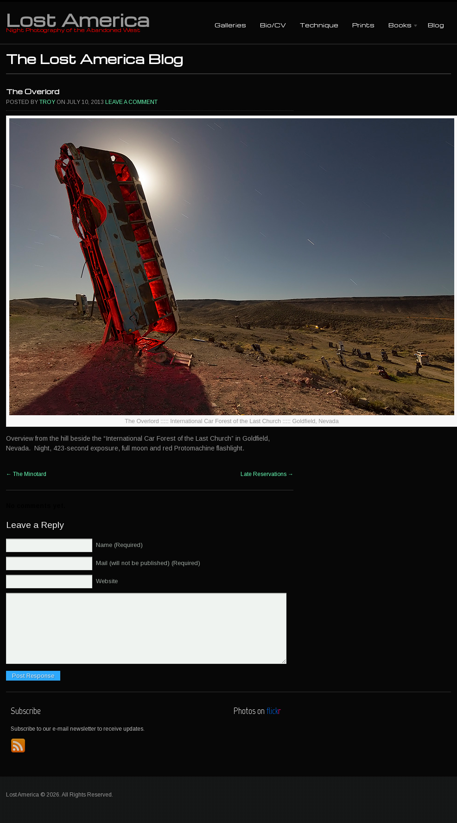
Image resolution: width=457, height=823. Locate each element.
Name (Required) (119, 544)
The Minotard (26, 474)
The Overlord (32, 91)
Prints (363, 25)
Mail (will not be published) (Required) (148, 562)
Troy (47, 102)
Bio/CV (273, 25)
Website (107, 581)
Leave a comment (131, 102)
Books (400, 26)
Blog (436, 25)
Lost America (77, 19)
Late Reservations (267, 474)
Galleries (230, 25)
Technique (319, 25)
